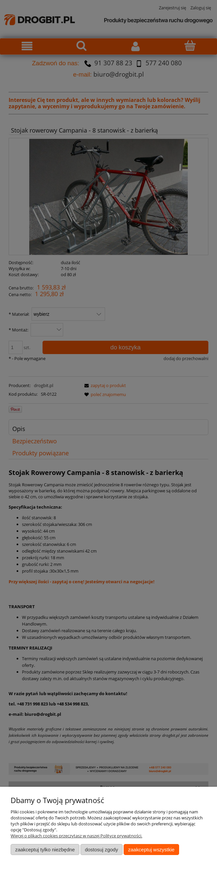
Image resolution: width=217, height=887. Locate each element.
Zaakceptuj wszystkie (151, 849)
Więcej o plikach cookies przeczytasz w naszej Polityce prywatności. (76, 836)
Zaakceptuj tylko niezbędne (45, 849)
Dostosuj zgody (101, 849)
